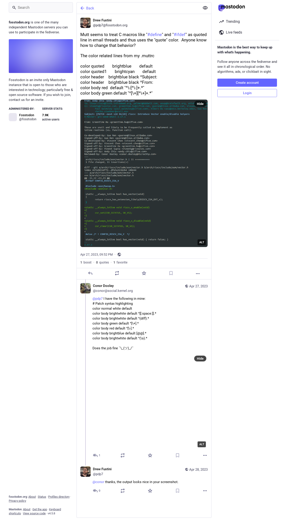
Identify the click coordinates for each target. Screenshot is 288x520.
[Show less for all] (205, 7)
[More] (197, 273)
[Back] (138, 8)
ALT (201, 242)
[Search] (41, 7)
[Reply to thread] (96, 455)
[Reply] (90, 273)
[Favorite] (144, 273)
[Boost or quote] (117, 273)
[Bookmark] (171, 273)
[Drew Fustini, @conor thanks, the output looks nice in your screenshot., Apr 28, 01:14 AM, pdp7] (144, 480)
